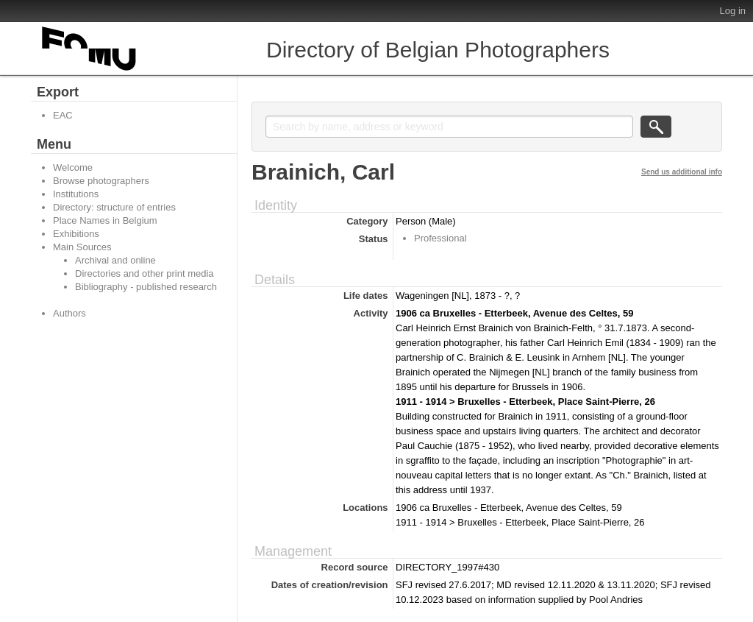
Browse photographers (101, 180)
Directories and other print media (144, 273)
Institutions (76, 193)
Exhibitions (76, 233)
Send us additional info (681, 172)
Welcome (73, 167)
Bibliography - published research (146, 286)
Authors (69, 313)
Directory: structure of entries (114, 207)
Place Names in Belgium (105, 220)
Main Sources (82, 246)
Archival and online (115, 260)
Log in (733, 10)
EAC (63, 115)
